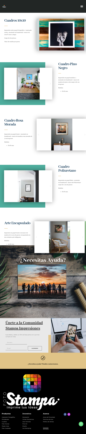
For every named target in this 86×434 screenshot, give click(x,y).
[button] (82, 6)
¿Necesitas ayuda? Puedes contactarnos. (43, 364)
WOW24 (46, 429)
